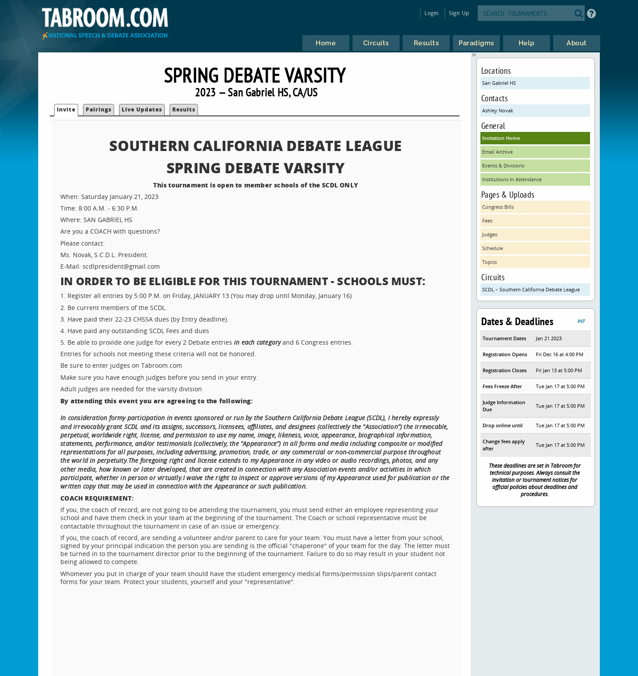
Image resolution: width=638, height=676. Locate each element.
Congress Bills (498, 206)
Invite (66, 109)
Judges (489, 234)
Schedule (492, 248)
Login (431, 13)
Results (183, 109)
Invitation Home (501, 138)
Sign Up (459, 13)
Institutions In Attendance (512, 179)
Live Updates (142, 109)
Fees (487, 220)
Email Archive (497, 151)
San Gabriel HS (499, 83)
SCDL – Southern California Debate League (531, 289)
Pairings (98, 109)
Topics (489, 261)
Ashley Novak (497, 110)
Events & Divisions (503, 165)
